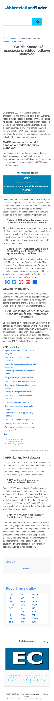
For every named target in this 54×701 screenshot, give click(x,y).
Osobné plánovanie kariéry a (17, 402)
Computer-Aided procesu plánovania (20, 419)
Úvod (5, 39)
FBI (10, 598)
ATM (23, 601)
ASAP (35, 618)
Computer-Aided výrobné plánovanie (20, 381)
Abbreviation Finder (23, 694)
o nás (45, 699)
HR (33, 608)
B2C (34, 622)
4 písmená (12, 39)
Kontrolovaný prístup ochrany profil (19, 423)
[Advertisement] (27, 84)
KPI (10, 615)
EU (10, 601)
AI (21, 608)
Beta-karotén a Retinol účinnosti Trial (29, 450)
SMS (34, 601)
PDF (11, 618)
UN (33, 598)
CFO (11, 608)
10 (10, 678)
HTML (11, 605)
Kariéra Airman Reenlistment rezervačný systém (14, 441)
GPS (34, 612)
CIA (22, 598)
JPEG (23, 618)
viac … (7, 434)
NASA (35, 594)
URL (23, 605)
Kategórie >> (12, 675)
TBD (11, 622)
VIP (34, 615)
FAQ (23, 615)
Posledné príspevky (27, 641)
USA (11, 594)
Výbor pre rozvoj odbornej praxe (18, 392)
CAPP (20, 39)
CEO (34, 605)
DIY (22, 612)
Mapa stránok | (36, 694)
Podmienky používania (15, 699)
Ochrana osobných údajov (33, 699)
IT (10, 612)
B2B (22, 622)
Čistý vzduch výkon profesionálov (19, 377)
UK (22, 594)
